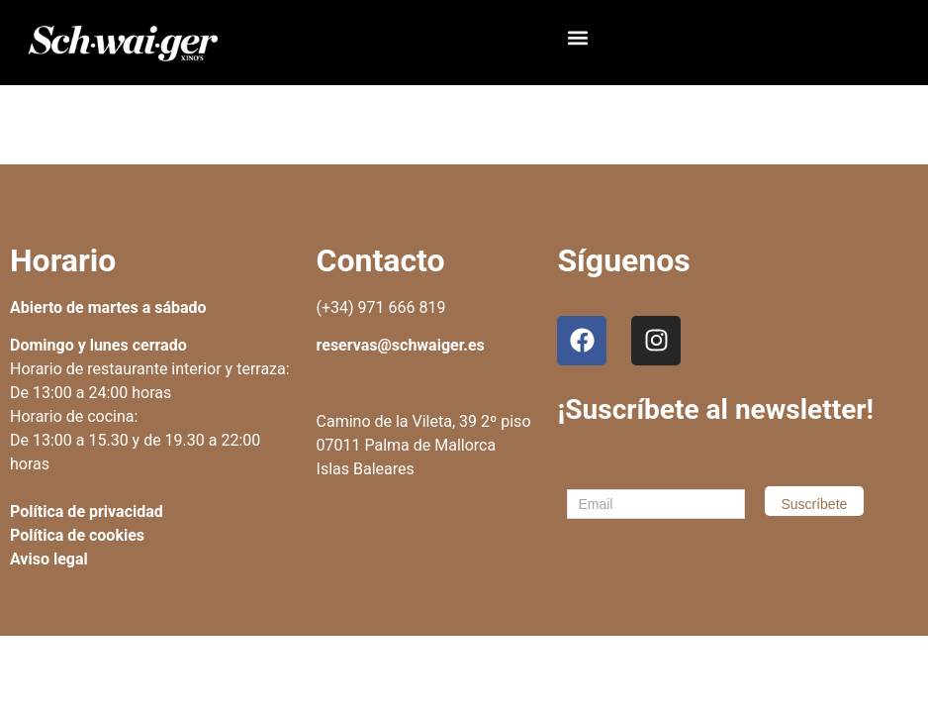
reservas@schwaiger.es (401, 345)
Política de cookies (77, 535)
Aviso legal (49, 559)
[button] (577, 38)
